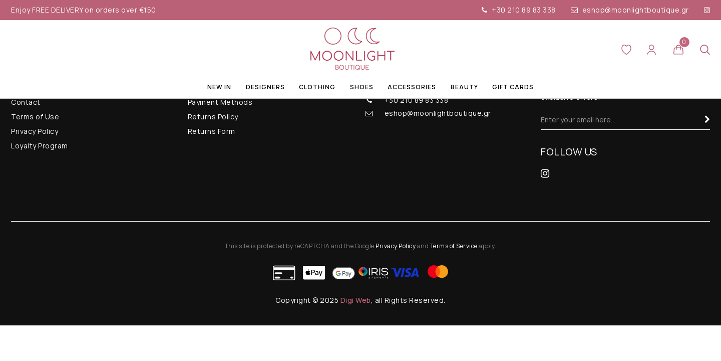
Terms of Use (35, 116)
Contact (26, 102)
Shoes (362, 87)
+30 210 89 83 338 (519, 10)
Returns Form (211, 131)
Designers (265, 87)
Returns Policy (213, 116)
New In (219, 87)
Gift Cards (513, 87)
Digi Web (355, 300)
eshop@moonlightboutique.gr (630, 10)
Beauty (464, 87)
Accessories (412, 87)
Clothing (317, 87)
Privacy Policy (34, 131)
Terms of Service (454, 246)
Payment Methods (220, 102)
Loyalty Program (39, 145)
